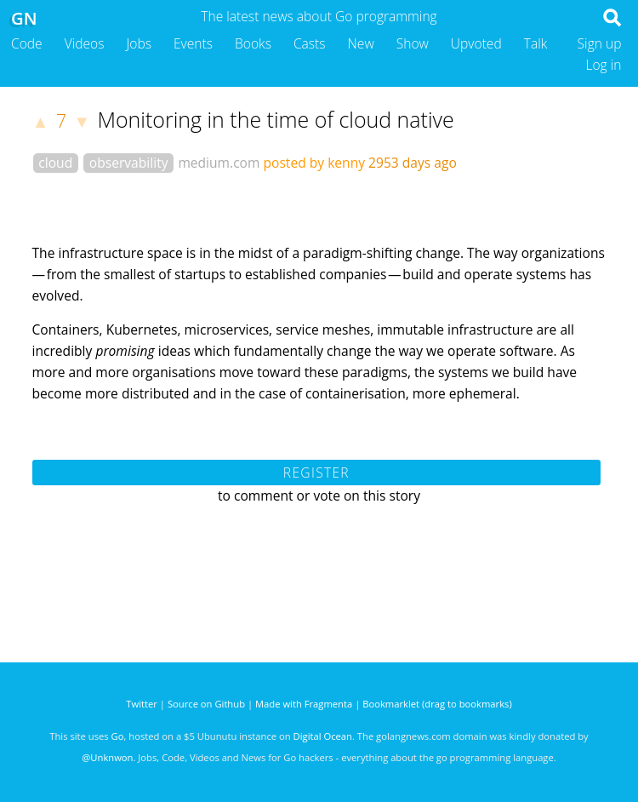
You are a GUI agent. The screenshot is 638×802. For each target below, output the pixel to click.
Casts (309, 43)
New (361, 43)
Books (253, 43)
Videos (85, 43)
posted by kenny (315, 162)
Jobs (138, 43)
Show (412, 43)
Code (27, 43)
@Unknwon (107, 757)
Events (193, 43)
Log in (603, 64)
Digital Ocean (322, 736)
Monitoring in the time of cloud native (275, 119)
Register (316, 472)
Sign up (600, 43)
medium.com (218, 162)
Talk (536, 43)
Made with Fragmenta (303, 703)
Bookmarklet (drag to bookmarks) (436, 703)
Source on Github (206, 703)
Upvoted (476, 43)
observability (128, 162)
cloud (55, 162)
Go (117, 736)
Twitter (141, 703)
